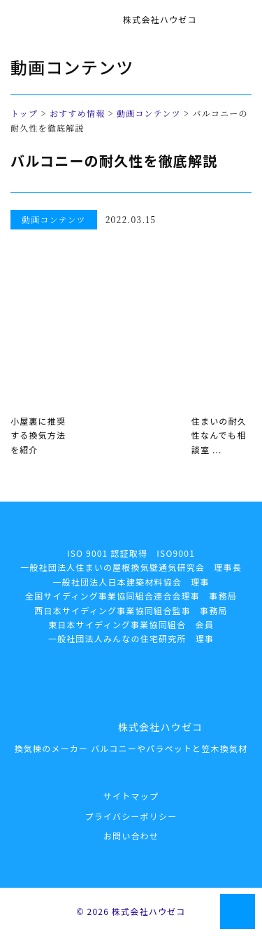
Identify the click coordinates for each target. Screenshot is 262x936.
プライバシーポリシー (131, 816)
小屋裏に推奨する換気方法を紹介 (38, 435)
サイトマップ (131, 796)
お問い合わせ (131, 836)
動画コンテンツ (149, 113)
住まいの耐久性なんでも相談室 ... (219, 435)
